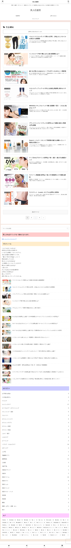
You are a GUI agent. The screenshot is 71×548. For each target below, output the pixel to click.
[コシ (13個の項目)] (56, 525)
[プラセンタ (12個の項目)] (64, 525)
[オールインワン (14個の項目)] (39, 525)
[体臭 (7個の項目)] (66, 527)
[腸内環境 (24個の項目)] (65, 522)
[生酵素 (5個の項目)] (65, 530)
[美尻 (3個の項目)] (65, 535)
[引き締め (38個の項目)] (50, 520)
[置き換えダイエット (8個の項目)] (49, 527)
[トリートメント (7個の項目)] (7, 530)
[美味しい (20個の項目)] (6, 525)
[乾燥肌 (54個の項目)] (27, 520)
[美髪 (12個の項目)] (11, 527)
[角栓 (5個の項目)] (37, 530)
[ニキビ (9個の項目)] (33, 527)
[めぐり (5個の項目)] (50, 530)
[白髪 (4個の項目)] (19, 532)
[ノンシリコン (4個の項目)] (27, 532)
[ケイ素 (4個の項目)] (52, 532)
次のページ (35, 212)
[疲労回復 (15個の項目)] (29, 525)
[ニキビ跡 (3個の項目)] (37, 535)
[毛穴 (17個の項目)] (21, 525)
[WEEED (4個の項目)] (5, 532)
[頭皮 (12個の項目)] (5, 527)
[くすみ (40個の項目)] (42, 520)
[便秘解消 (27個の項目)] (19, 522)
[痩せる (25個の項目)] (49, 522)
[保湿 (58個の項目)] (20, 520)
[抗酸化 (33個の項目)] (5, 522)
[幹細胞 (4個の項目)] (65, 532)
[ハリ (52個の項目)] (34, 520)
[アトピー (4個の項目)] (36, 532)
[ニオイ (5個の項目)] (30, 530)
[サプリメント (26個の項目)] (41, 522)
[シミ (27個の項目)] (33, 522)
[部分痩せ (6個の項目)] (23, 530)
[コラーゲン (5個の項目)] (58, 530)
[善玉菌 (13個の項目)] (49, 525)
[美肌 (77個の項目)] (5, 520)
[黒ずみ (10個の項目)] (18, 527)
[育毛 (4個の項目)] (13, 532)
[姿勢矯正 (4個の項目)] (16, 535)
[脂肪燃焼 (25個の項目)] (57, 522)
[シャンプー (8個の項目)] (59, 527)
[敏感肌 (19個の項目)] (14, 525)
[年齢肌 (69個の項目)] (12, 520)
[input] (35, 228)
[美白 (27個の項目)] (27, 522)
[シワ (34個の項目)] (65, 520)
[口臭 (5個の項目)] (43, 530)
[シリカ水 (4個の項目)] (6, 535)
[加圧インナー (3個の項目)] (55, 535)
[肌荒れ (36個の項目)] (58, 520)
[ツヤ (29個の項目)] (12, 522)
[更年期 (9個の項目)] (39, 527)
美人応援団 (35, 1)
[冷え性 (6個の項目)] (16, 530)
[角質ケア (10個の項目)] (25, 527)
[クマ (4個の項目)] (59, 532)
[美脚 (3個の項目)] (46, 535)
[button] (67, 228)
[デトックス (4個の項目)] (44, 532)
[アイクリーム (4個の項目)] (26, 535)
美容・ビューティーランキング (9, 239)
